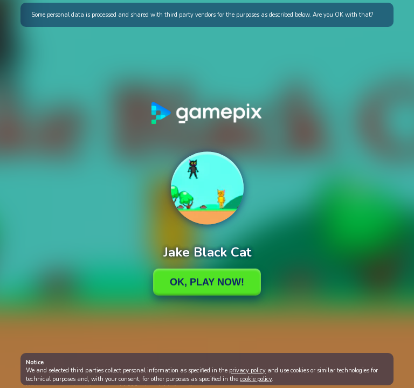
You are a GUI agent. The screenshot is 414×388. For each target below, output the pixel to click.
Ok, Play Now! (207, 281)
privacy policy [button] (247, 370)
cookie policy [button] (256, 379)
